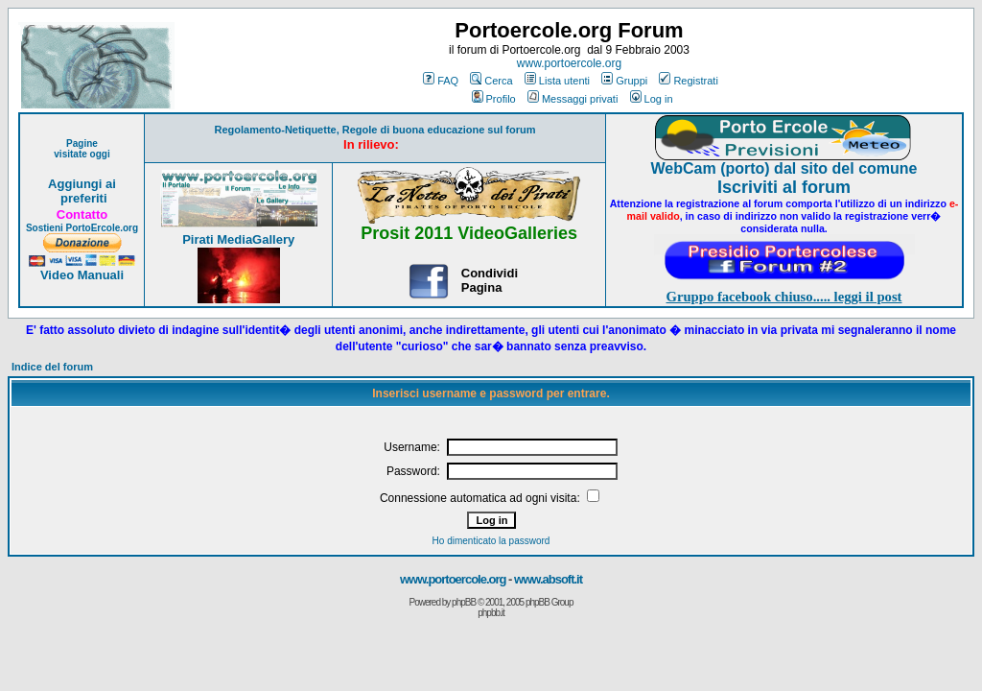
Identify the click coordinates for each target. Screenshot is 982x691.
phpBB (464, 602)
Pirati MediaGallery (238, 239)
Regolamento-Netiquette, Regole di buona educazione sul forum (375, 129)
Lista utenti (557, 80)
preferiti (81, 198)
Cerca (491, 80)
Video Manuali (82, 275)
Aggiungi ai (82, 184)
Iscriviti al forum (784, 187)
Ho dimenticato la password (491, 541)
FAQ (440, 80)
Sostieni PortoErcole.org (82, 228)
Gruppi (624, 80)
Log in (651, 99)
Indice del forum (52, 366)
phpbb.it (491, 613)
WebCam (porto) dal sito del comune (784, 168)
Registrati (688, 80)
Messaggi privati (572, 99)
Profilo (494, 99)
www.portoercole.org (569, 63)
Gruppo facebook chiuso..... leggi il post (784, 296)
